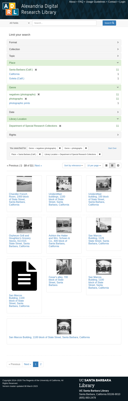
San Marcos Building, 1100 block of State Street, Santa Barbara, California (19, 300)
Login (122, 1)
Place (12, 63)
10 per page (94, 165)
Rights (12, 135)
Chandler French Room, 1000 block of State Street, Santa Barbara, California (19, 199)
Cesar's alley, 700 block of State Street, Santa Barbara (58, 281)
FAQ (80, 1)
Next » (38, 165)
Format (13, 42)
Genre (12, 87)
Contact (112, 1)
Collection (14, 49)
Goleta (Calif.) (16, 78)
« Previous (14, 364)
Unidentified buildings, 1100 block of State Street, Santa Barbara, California (59, 199)
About (72, 1)
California (14, 74)
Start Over (112, 148)
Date (11, 112)
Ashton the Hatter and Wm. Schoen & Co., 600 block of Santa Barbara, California (59, 241)
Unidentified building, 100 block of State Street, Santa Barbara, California (98, 199)
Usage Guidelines (95, 1)
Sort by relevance (73, 165)
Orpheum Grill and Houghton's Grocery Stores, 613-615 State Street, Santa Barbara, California (20, 241)
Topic (12, 56)
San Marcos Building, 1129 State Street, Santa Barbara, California (98, 239)
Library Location (18, 119)
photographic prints (19, 103)
